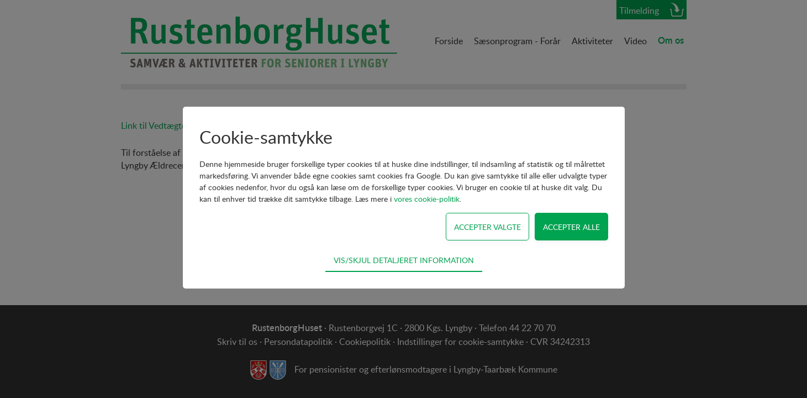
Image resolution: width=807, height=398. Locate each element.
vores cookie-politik (427, 198)
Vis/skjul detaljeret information (404, 259)
